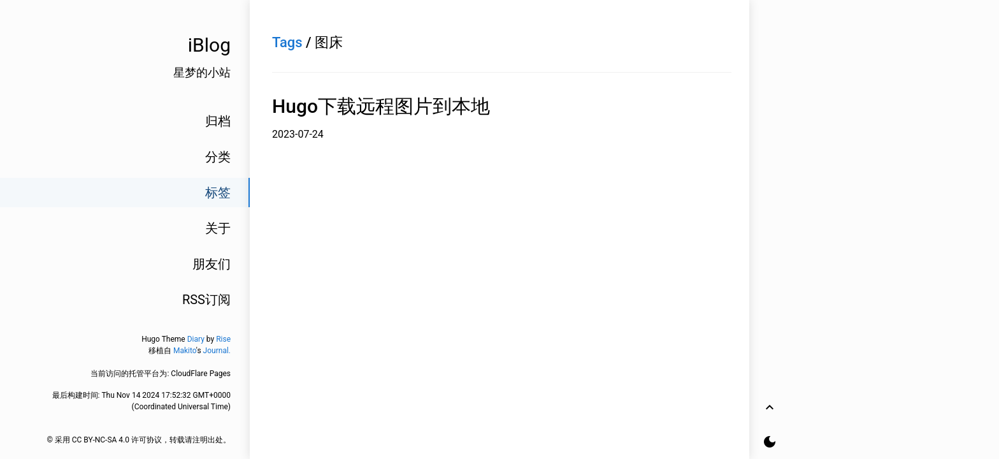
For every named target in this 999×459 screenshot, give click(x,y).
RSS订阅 (206, 299)
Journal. (217, 350)
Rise (223, 339)
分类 (218, 156)
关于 (218, 228)
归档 (218, 121)
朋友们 (211, 264)
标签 (218, 192)
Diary (196, 339)
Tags (287, 42)
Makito (184, 350)
